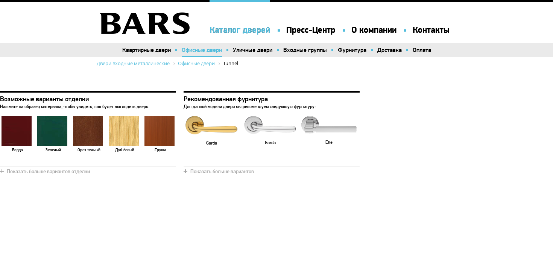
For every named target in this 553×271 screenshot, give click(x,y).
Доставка (389, 50)
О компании (374, 30)
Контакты (431, 30)
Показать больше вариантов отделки (48, 171)
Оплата (422, 50)
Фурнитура (352, 50)
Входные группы (305, 50)
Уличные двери (252, 50)
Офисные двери (202, 50)
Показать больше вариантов (222, 171)
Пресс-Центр (310, 30)
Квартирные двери (146, 50)
